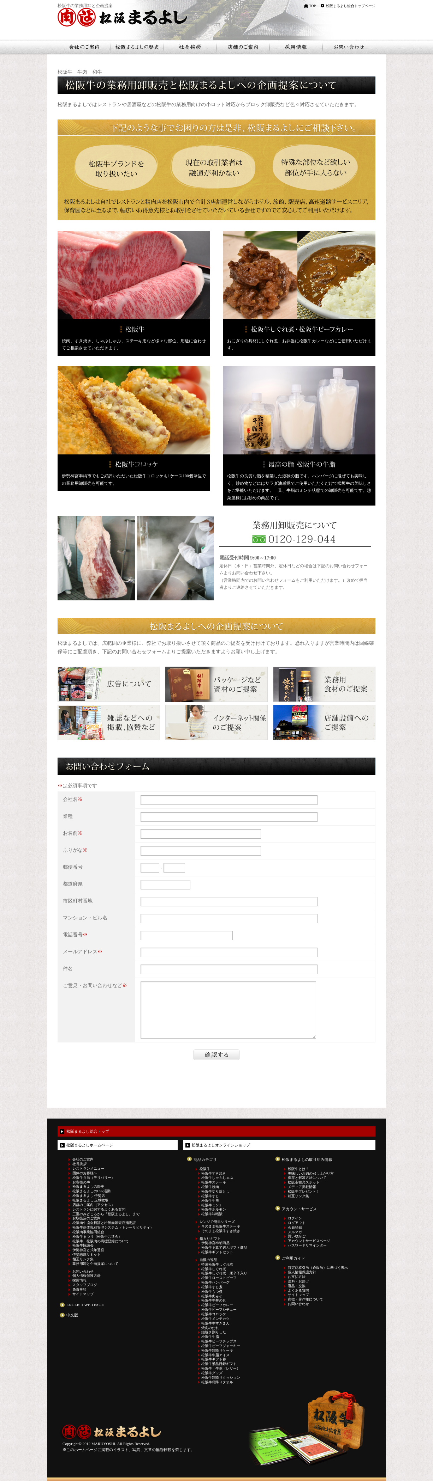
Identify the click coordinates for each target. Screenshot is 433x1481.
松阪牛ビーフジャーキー (220, 1346)
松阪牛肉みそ (212, 1296)
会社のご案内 (83, 1159)
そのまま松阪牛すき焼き (220, 1231)
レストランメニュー (88, 1168)
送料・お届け (298, 1281)
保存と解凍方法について (307, 1178)
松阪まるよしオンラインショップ (221, 1145)
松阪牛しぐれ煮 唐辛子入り (224, 1273)
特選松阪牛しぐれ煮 (217, 1264)
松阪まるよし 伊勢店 (88, 1196)
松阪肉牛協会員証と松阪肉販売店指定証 (104, 1223)
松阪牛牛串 (210, 1200)
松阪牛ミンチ (212, 1205)
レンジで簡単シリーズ (217, 1222)
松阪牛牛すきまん (215, 1323)
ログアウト (297, 1223)
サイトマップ (83, 1294)
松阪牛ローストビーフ (219, 1278)
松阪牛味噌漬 (212, 1214)
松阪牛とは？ (298, 1169)
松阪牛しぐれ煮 (213, 1269)
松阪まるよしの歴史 (88, 1186)
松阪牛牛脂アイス (215, 1355)
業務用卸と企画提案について (95, 1264)
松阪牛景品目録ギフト (219, 1364)
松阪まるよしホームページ (89, 1145)
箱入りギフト (210, 1239)
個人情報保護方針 (86, 1276)
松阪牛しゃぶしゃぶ (217, 1178)
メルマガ (295, 1232)
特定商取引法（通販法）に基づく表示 (318, 1267)
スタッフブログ (84, 1285)
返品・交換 (297, 1286)
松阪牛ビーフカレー (217, 1305)
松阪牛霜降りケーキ (217, 1350)
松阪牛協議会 (83, 1245)
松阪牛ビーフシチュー (219, 1309)
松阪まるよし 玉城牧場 (90, 1200)
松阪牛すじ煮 (212, 1287)
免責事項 (79, 1289)
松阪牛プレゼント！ (304, 1191)
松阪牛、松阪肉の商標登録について (100, 1241)
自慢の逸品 (208, 1260)
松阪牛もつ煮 (212, 1291)
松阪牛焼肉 (210, 1187)
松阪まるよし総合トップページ (350, 6)
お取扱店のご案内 (86, 1218)
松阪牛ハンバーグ (215, 1282)
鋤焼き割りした (213, 1332)
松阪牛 (205, 1169)
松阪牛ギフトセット (217, 1252)
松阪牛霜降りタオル (217, 1382)
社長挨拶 (79, 1164)
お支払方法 (297, 1277)
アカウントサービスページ (309, 1241)
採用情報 (79, 1280)
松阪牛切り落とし (215, 1191)
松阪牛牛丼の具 (213, 1300)
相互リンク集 (83, 1259)
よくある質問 (298, 1290)
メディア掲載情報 (302, 1187)
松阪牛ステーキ (213, 1182)
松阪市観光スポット (304, 1182)
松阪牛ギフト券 (213, 1359)
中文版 (72, 1315)
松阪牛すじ (210, 1196)
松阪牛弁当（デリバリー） (93, 1178)
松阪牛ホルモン (213, 1209)
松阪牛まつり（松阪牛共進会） (97, 1236)
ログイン (295, 1218)
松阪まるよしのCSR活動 (91, 1191)
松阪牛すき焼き (213, 1173)
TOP (312, 6)
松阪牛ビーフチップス (219, 1341)
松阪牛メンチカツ (215, 1319)
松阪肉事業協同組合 (88, 1232)
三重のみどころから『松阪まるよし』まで (106, 1214)
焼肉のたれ (210, 1328)
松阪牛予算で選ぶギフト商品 (224, 1247)
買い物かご (297, 1236)
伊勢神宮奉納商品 (215, 1243)
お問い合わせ (83, 1271)
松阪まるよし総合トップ (87, 1131)
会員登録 (295, 1227)
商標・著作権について (305, 1299)
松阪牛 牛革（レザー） (220, 1368)
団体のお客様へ (84, 1173)
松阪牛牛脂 (210, 1337)
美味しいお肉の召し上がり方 (311, 1173)
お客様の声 (81, 1182)
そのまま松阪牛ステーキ (220, 1226)
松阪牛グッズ (212, 1373)
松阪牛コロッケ (213, 1314)
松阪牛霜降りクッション (220, 1377)
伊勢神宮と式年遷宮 (88, 1250)
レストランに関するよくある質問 (98, 1209)
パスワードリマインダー (307, 1245)
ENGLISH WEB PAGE (85, 1305)
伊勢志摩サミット (86, 1254)
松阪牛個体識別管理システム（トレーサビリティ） (113, 1227)
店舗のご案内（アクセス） (93, 1205)
